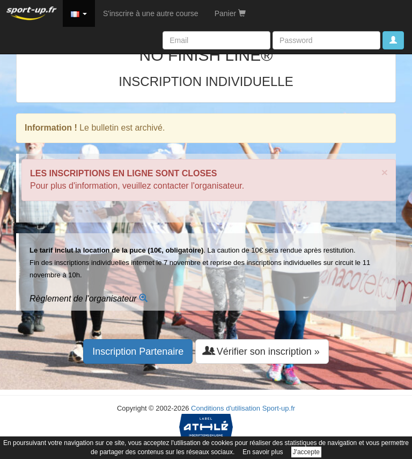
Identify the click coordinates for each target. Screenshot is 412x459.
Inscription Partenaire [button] (137, 351)
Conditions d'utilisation (225, 408)
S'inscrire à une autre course (150, 13)
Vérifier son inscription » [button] (262, 351)
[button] (79, 13)
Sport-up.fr (278, 408)
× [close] (384, 172)
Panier (230, 13)
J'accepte (306, 452)
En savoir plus (262, 452)
